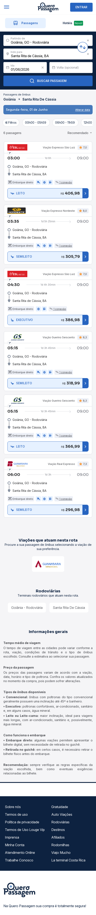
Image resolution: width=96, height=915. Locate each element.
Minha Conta (14, 823)
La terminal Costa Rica (68, 838)
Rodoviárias (60, 800)
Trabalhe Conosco (19, 838)
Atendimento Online (20, 831)
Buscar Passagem (48, 59)
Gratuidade (59, 785)
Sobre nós (13, 785)
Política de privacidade (22, 800)
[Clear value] (42, 46)
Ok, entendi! (51, 907)
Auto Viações (61, 793)
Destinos (58, 808)
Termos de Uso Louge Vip (25, 808)
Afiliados (58, 816)
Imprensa (12, 816)
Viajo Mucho (61, 831)
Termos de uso (16, 793)
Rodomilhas (60, 823)
